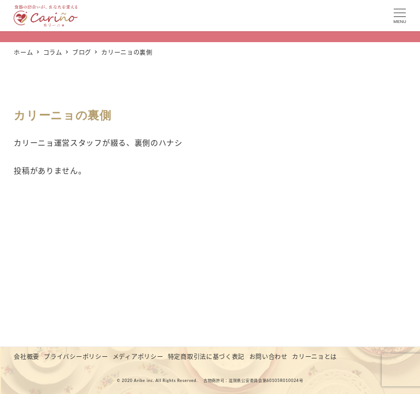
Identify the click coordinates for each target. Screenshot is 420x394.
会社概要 (26, 356)
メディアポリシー (138, 356)
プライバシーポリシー (76, 356)
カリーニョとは (314, 356)
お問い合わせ (268, 356)
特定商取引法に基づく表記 (206, 356)
